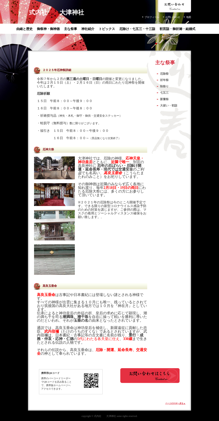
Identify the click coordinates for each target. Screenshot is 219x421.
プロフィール (152, 17)
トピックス (107, 29)
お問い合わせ (172, 17)
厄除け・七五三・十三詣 (137, 29)
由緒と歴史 (24, 29)
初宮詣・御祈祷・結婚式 (177, 29)
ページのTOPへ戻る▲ (175, 403)
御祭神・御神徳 (48, 29)
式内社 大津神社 (56, 12)
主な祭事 (70, 29)
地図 (188, 17)
